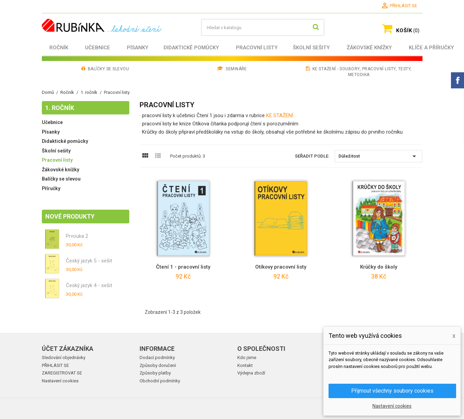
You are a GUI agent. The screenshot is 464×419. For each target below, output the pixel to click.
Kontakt (245, 365)
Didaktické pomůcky (191, 48)
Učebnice (97, 48)
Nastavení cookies (60, 380)
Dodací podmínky (157, 357)
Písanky (137, 48)
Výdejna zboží (251, 372)
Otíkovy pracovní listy (280, 267)
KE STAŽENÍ (279, 115)
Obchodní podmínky (160, 380)
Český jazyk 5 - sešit (89, 261)
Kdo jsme (246, 357)
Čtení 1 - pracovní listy (183, 267)
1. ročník (59, 107)
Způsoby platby (155, 372)
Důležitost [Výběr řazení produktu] (378, 156)
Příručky (51, 188)
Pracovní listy (257, 48)
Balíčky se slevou (61, 179)
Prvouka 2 (77, 236)
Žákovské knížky (369, 48)
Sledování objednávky (63, 357)
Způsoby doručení (158, 365)
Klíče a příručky (431, 48)
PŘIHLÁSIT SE (55, 365)
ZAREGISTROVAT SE (62, 372)
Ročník (58, 48)
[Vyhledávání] (262, 27)
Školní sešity (311, 48)
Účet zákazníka (67, 348)
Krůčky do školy (378, 267)
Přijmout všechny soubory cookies (392, 390)
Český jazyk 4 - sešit (89, 285)
